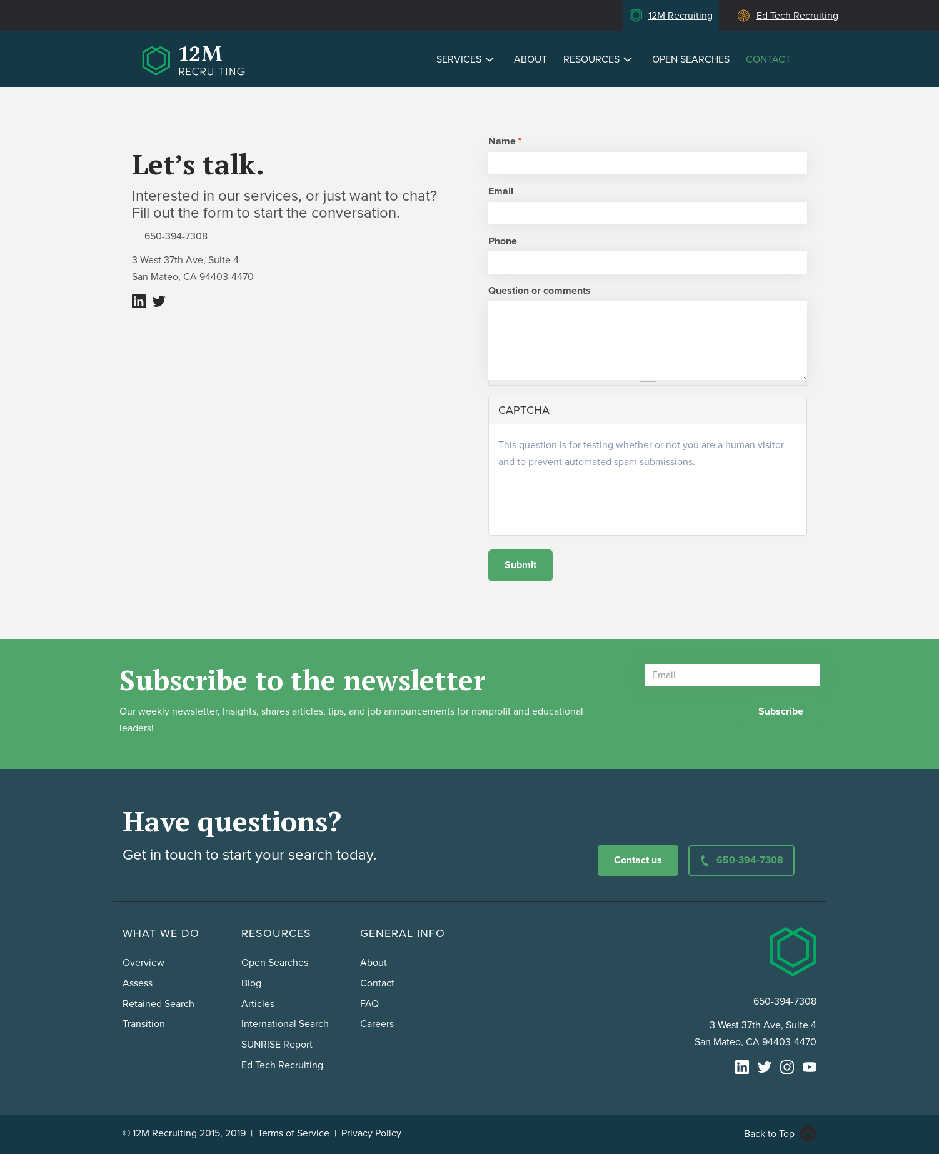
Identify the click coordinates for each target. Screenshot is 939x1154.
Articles (257, 1004)
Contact (768, 59)
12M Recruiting (680, 15)
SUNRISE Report (277, 1044)
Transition (144, 1024)
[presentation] (593, 501)
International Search (285, 1024)
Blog (251, 983)
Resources (599, 59)
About (530, 59)
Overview (143, 962)
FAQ (369, 1004)
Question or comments (539, 290)
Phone (502, 241)
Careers (377, 1024)
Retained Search (158, 1004)
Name (505, 141)
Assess (138, 983)
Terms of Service (293, 1133)
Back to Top (769, 1134)
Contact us (638, 860)
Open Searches (691, 59)
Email (500, 191)
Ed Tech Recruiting (797, 15)
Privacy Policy (371, 1133)
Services (467, 59)
